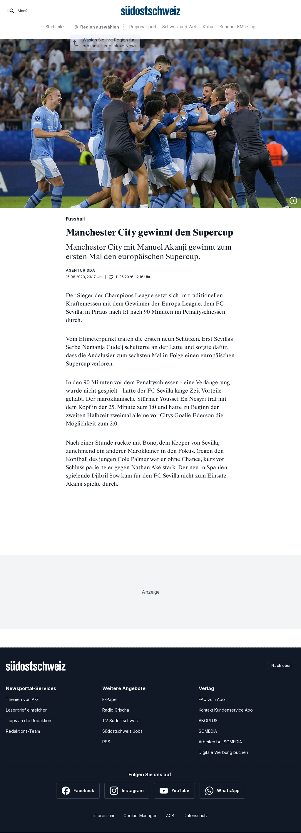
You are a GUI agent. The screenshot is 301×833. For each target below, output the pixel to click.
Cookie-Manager (140, 815)
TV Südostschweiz (120, 720)
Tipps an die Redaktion (28, 720)
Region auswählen (99, 33)
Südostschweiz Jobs (122, 731)
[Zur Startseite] (150, 14)
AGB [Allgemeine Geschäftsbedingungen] (170, 815)
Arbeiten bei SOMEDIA (220, 741)
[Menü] (16, 14)
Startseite (55, 33)
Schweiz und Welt (179, 33)
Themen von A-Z (22, 699)
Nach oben (279, 665)
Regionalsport (142, 33)
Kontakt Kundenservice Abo (226, 709)
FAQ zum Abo (212, 699)
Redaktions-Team (23, 731)
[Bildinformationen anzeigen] (293, 200)
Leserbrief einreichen (27, 709)
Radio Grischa (115, 709)
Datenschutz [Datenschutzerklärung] (196, 815)
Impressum (103, 815)
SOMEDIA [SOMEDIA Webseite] (208, 731)
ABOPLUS (208, 720)
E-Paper (110, 699)
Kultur (208, 33)
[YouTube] (174, 791)
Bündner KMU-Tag (237, 33)
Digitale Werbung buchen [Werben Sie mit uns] (223, 752)
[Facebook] (78, 791)
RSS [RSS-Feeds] (106, 741)
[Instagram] (126, 791)
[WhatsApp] (222, 791)
